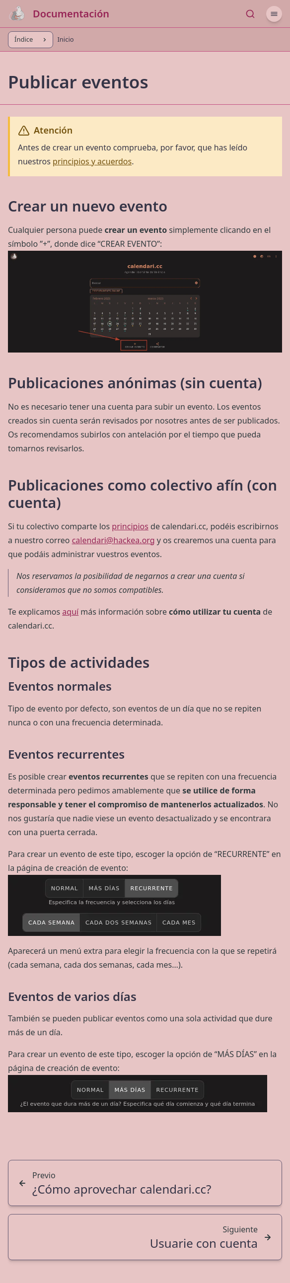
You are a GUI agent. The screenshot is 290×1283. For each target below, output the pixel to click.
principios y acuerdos (92, 161)
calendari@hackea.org (113, 540)
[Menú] (274, 14)
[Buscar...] (250, 14)
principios (130, 526)
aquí (70, 611)
